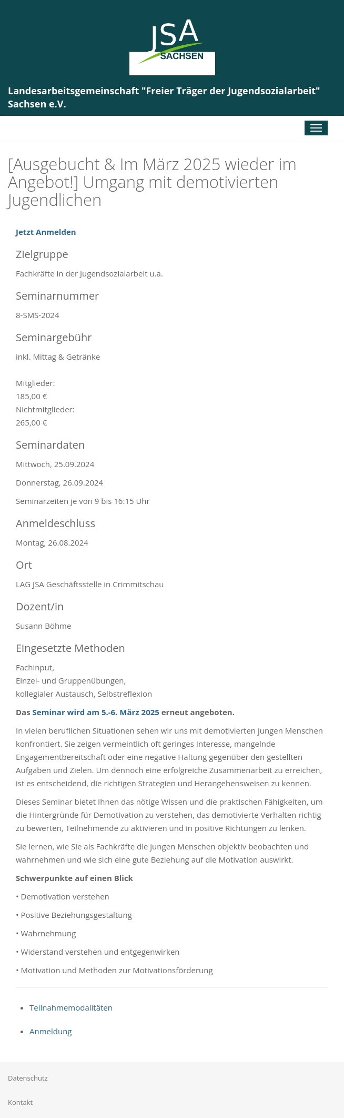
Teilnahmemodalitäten (71, 1007)
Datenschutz (28, 1078)
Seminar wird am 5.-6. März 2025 (96, 712)
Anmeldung (50, 1031)
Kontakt (20, 1102)
